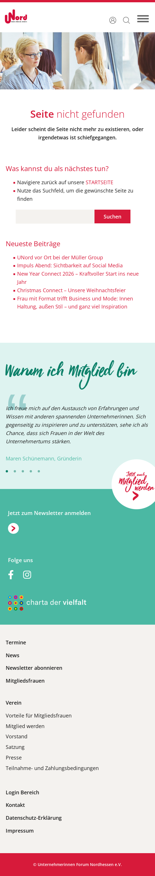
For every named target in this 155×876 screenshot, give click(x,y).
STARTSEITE (98, 182)
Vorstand (16, 736)
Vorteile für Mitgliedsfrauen (39, 715)
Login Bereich (22, 792)
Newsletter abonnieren (34, 667)
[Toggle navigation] (146, 16)
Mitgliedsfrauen (25, 680)
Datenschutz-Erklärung (34, 817)
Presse (14, 757)
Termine (16, 642)
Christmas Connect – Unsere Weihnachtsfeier (71, 290)
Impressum (20, 830)
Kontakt (15, 804)
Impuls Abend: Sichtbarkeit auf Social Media (70, 265)
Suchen (112, 216)
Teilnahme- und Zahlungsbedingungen (52, 768)
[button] (126, 19)
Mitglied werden (25, 726)
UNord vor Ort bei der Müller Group (60, 257)
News (12, 655)
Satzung (15, 746)
